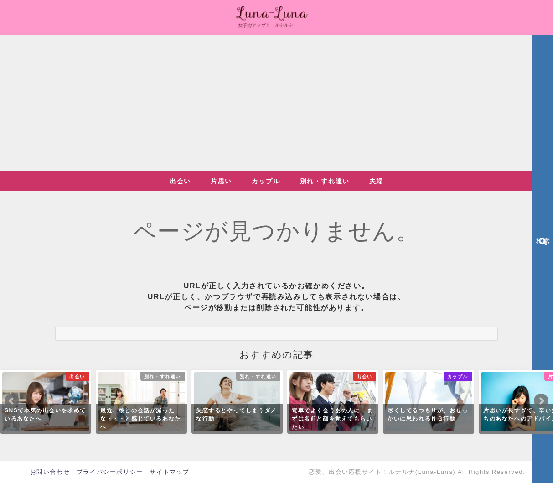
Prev (12, 401)
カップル (266, 181)
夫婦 (376, 181)
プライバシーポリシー (110, 472)
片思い (221, 181)
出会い (180, 181)
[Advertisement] (276, 103)
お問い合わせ (50, 472)
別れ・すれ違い (325, 181)
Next (541, 401)
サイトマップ (170, 472)
